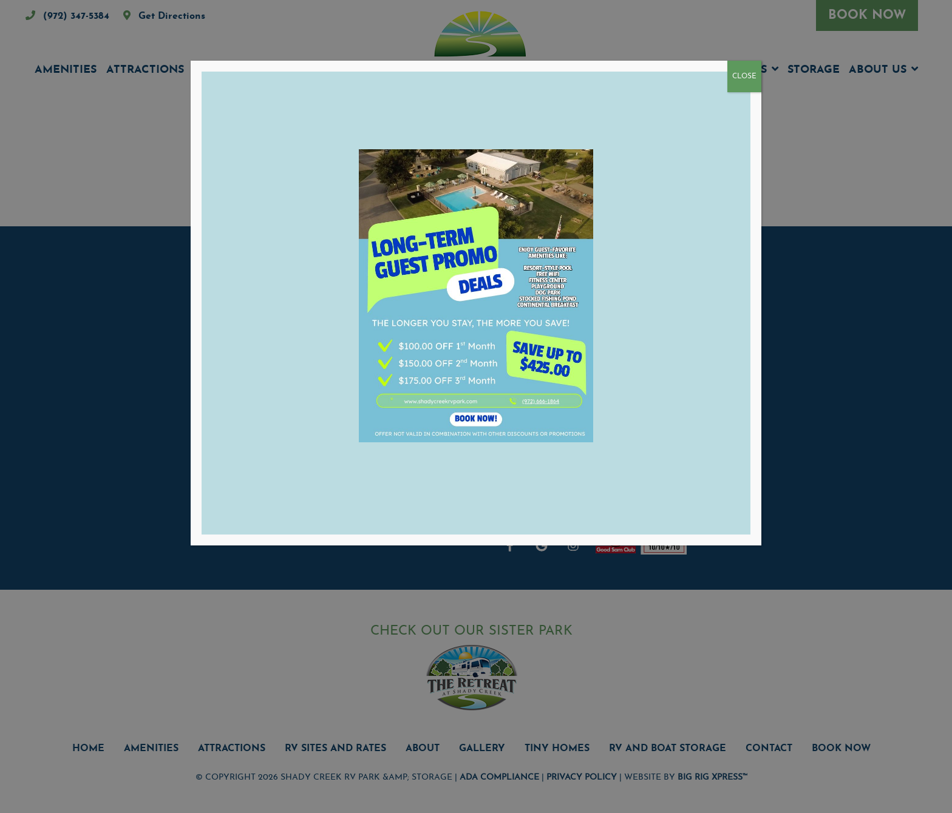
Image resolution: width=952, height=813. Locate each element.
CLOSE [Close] (744, 76)
